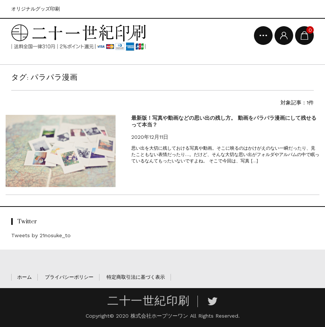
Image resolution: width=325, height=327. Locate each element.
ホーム (24, 277)
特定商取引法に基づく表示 (136, 277)
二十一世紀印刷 (148, 301)
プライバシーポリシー (69, 277)
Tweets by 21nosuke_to (41, 235)
